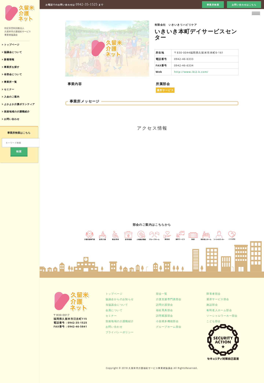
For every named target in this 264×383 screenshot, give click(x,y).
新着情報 (8, 60)
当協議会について (117, 304)
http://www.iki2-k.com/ (191, 72)
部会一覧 (161, 293)
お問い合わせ (11, 122)
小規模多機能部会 (167, 321)
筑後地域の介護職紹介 (17, 114)
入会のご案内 (11, 98)
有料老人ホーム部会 (219, 310)
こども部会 (213, 321)
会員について (114, 310)
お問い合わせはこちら (244, 4)
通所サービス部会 (217, 299)
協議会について (13, 52)
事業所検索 (213, 4)
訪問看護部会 (164, 315)
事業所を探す (11, 68)
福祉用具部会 (164, 310)
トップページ (11, 45)
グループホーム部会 (169, 326)
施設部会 (212, 304)
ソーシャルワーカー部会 (221, 315)
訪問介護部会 (164, 304)
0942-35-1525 (87, 4)
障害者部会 (213, 293)
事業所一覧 (10, 83)
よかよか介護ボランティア (19, 106)
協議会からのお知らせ (120, 299)
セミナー (8, 91)
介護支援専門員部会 (169, 299)
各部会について (13, 75)
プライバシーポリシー (120, 332)
